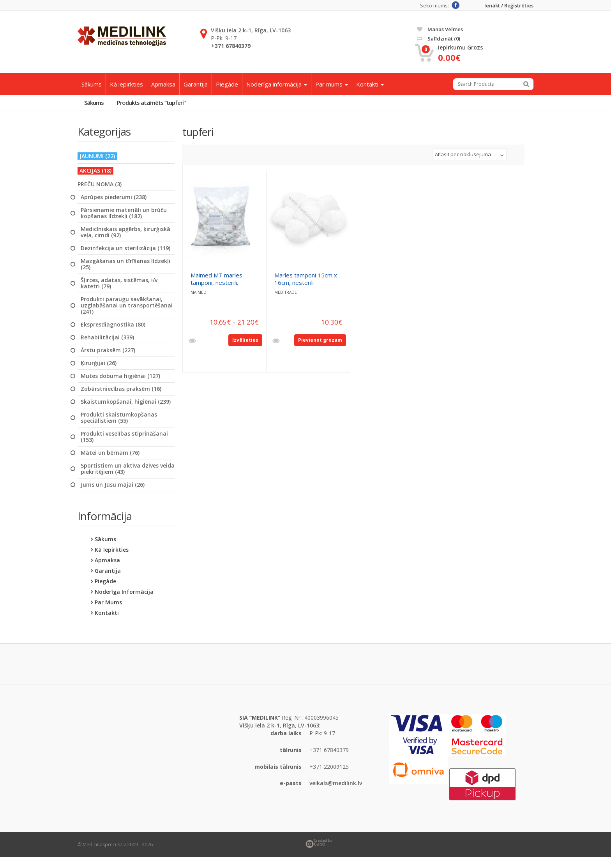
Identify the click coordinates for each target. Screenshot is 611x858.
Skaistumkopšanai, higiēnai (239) (126, 402)
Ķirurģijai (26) (99, 363)
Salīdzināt (438, 38)
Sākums (91, 84)
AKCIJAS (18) (95, 171)
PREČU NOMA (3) (100, 185)
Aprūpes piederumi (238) (114, 197)
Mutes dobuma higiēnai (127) (120, 376)
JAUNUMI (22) (97, 156)
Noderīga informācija (276, 84)
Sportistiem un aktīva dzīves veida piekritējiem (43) (128, 469)
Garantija (196, 84)
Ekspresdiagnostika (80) (113, 325)
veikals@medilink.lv (335, 783)
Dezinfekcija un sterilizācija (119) (125, 248)
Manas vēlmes (440, 29)
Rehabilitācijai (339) (107, 338)
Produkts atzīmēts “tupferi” (152, 103)
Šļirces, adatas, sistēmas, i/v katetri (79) (119, 283)
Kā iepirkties (126, 84)
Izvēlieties (245, 340)
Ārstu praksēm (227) (108, 351)
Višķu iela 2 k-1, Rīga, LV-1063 (251, 30)
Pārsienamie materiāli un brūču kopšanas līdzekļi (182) (124, 213)
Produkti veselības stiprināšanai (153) (124, 437)
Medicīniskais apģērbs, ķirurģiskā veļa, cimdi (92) (125, 232)
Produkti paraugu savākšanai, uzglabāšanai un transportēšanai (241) (127, 306)
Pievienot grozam (320, 340)
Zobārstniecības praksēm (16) (121, 389)
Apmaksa (163, 84)
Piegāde (227, 84)
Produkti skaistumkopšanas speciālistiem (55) (119, 418)
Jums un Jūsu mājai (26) (113, 485)
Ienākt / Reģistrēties (508, 6)
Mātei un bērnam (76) (110, 453)
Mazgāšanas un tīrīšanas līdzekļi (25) (125, 264)
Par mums (331, 84)
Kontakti (370, 84)
